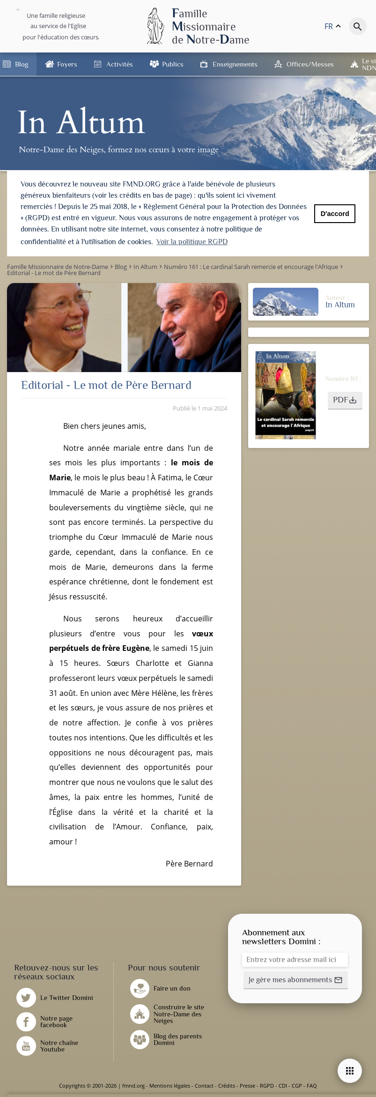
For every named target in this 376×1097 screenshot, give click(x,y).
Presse (247, 1085)
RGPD (267, 1085)
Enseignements (235, 64)
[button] (345, 401)
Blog (21, 64)
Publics (173, 64)
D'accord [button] (335, 213)
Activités (119, 64)
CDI (283, 1085)
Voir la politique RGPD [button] (192, 242)
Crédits (226, 1085)
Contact (204, 1085)
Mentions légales (169, 1085)
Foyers (67, 64)
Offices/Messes (310, 64)
